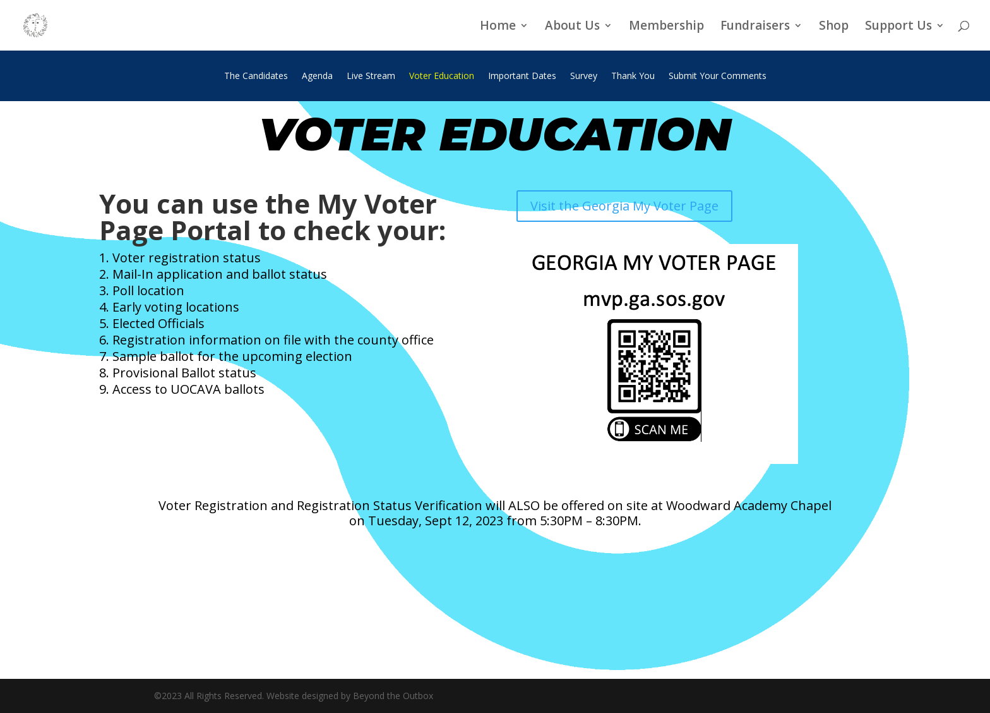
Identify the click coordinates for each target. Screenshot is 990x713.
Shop (834, 27)
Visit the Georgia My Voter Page (624, 205)
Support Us (898, 27)
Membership (666, 27)
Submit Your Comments (717, 76)
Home (498, 27)
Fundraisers (755, 27)
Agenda (317, 76)
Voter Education (441, 76)
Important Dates (522, 76)
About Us (572, 27)
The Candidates (256, 76)
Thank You (633, 76)
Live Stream (371, 76)
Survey (583, 76)
